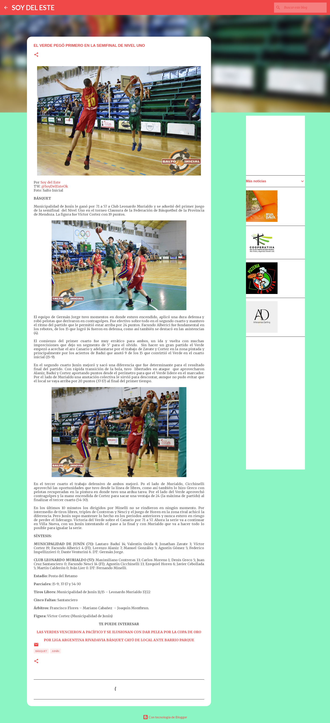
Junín (55, 651)
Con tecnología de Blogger (165, 717)
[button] (36, 55)
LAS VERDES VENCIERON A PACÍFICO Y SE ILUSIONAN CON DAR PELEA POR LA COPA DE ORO (119, 632)
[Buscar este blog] (304, 8)
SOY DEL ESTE (33, 7)
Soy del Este (50, 182)
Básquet (41, 651)
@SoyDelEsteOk (54, 186)
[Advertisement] (231, 235)
